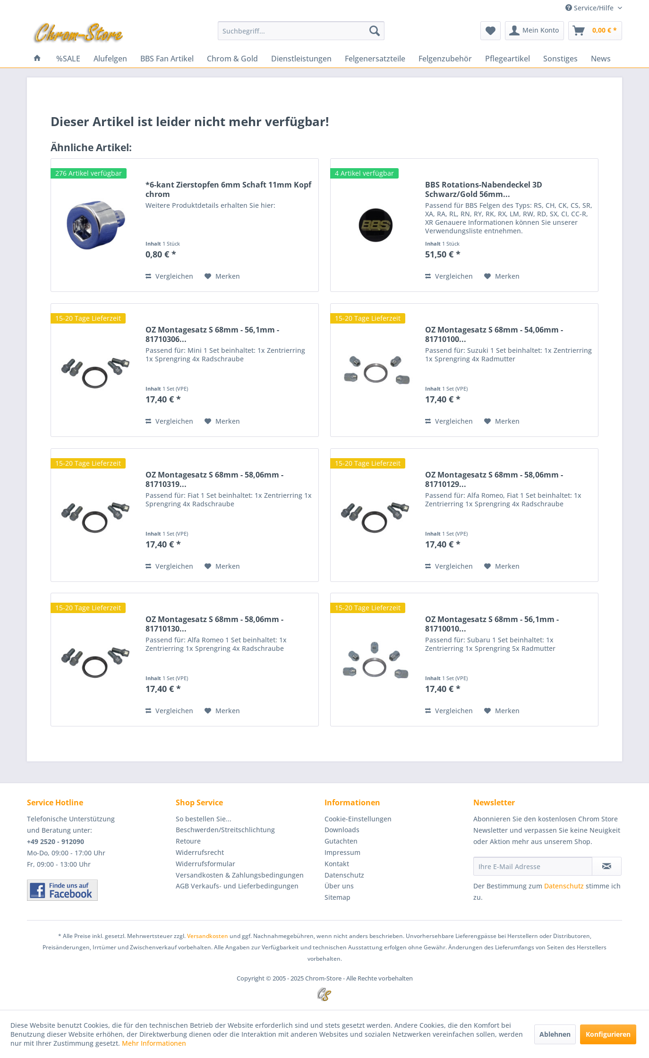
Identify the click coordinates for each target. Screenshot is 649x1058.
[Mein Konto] (534, 30)
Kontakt (336, 863)
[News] (600, 59)
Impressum (342, 852)
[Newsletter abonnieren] (607, 866)
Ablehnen (555, 1034)
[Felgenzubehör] (445, 59)
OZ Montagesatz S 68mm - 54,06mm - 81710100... (494, 334)
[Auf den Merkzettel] (222, 276)
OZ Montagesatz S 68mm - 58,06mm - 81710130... (214, 623)
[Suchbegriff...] (301, 30)
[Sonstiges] (560, 59)
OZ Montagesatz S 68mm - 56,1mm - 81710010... (492, 623)
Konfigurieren (608, 1034)
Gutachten (341, 840)
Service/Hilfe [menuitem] (590, 7)
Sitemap (337, 897)
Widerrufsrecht (200, 852)
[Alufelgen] (110, 59)
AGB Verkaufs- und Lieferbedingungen (237, 885)
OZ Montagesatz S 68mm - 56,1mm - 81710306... (212, 334)
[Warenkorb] (595, 30)
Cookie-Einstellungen (358, 818)
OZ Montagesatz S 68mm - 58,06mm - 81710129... (494, 479)
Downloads (341, 829)
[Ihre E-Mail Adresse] (532, 866)
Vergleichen (169, 276)
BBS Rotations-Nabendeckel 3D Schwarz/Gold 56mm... (483, 189)
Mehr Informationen (154, 1043)
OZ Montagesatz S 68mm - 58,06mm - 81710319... (214, 479)
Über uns (339, 885)
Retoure (188, 840)
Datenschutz (344, 874)
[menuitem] (301, 30)
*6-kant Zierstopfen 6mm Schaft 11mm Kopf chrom (228, 189)
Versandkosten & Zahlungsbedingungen (240, 874)
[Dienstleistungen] (301, 59)
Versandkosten (207, 936)
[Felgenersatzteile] (375, 59)
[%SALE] (68, 59)
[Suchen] (374, 30)
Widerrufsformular (205, 863)
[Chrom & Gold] (232, 59)
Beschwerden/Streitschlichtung (225, 829)
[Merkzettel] (490, 30)
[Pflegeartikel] (507, 59)
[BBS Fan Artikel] (167, 59)
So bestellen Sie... (203, 818)
